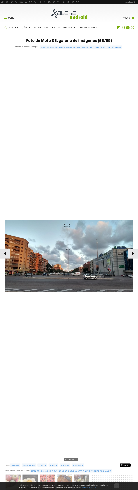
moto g (53, 465)
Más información (89, 487)
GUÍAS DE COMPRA (88, 27)
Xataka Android (69, 13)
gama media (28, 465)
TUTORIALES (69, 27)
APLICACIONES (41, 27)
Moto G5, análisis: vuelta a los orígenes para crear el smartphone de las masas (81, 47)
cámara (15, 465)
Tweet (126, 465)
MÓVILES (26, 27)
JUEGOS (56, 27)
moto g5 (65, 465)
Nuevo (126, 17)
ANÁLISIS (13, 27)
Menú (11, 17)
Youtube (128, 27)
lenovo (42, 465)
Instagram (123, 27)
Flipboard (118, 27)
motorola (78, 465)
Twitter (132, 27)
